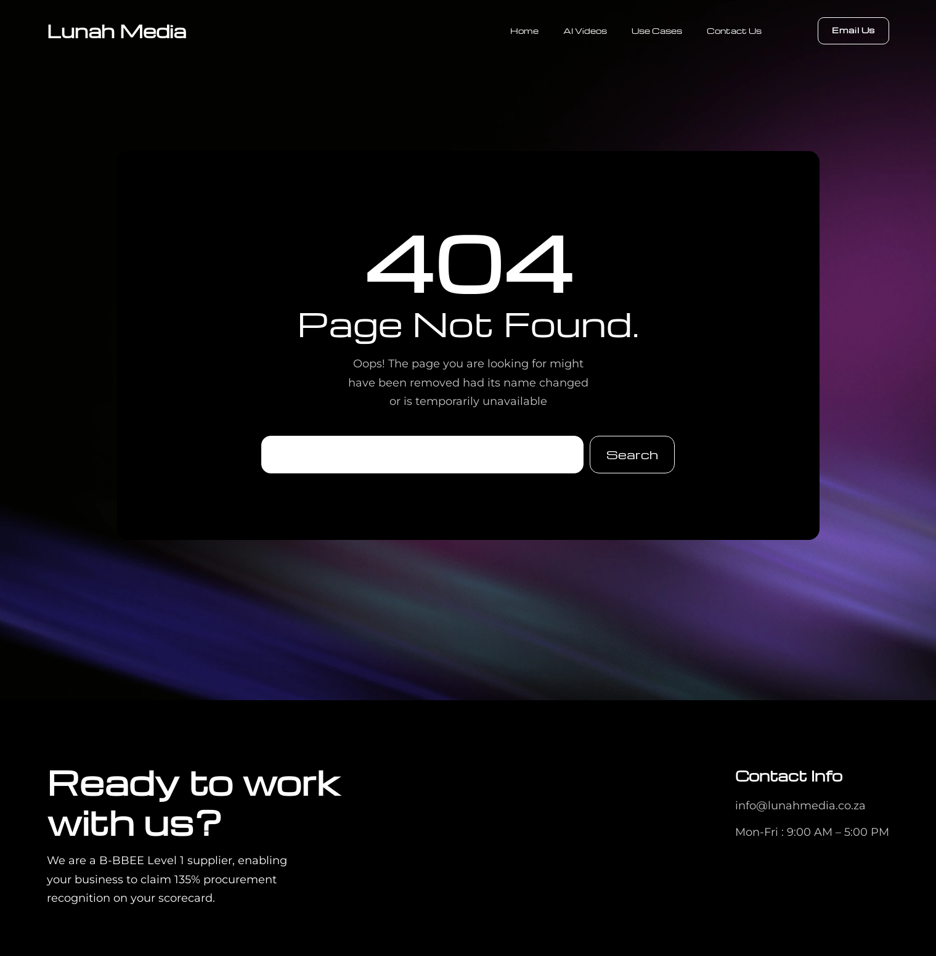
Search (632, 454)
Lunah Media (116, 30)
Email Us (853, 30)
